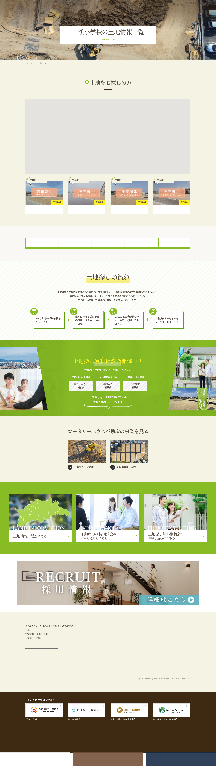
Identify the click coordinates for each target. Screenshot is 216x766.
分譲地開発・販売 (151, 661)
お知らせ (127, 12)
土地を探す (108, 12)
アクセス (41, 665)
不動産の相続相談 (179, 631)
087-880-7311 (160, 4)
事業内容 (145, 12)
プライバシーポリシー (181, 687)
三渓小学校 (34, 216)
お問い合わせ (183, 12)
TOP (27, 63)
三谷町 (55, 216)
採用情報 (204, 12)
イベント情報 (177, 646)
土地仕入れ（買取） (152, 654)
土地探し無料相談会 (180, 639)
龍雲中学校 (45, 216)
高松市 (49, 63)
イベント (163, 12)
